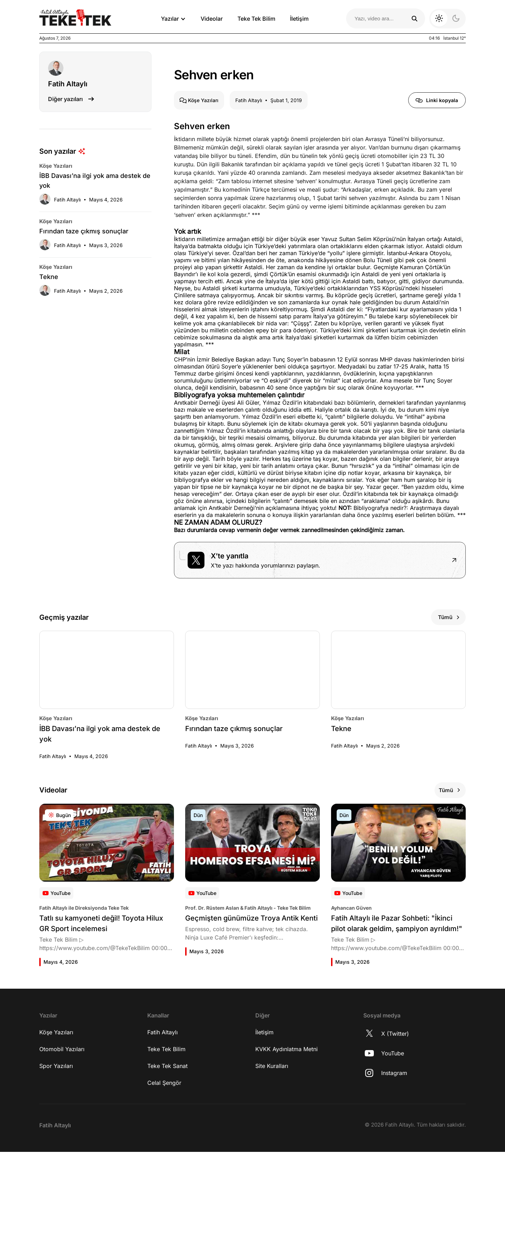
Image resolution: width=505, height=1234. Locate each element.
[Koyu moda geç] (447, 18)
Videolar (212, 18)
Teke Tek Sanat (167, 1148)
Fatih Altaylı (162, 1114)
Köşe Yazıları (56, 1114)
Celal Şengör (164, 1164)
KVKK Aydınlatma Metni (286, 1131)
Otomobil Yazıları (62, 1131)
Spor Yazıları (56, 1148)
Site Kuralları (271, 1148)
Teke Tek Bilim (256, 18)
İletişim (299, 18)
